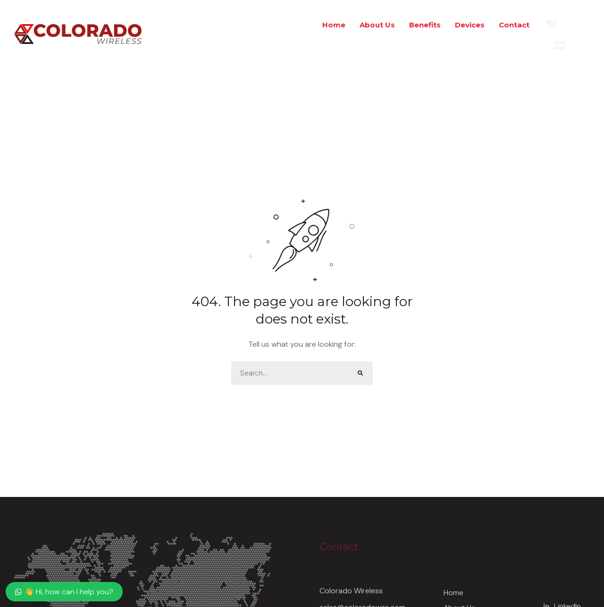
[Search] (361, 373)
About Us (377, 24)
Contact (514, 24)
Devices (470, 24)
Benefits (425, 24)
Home (333, 24)
